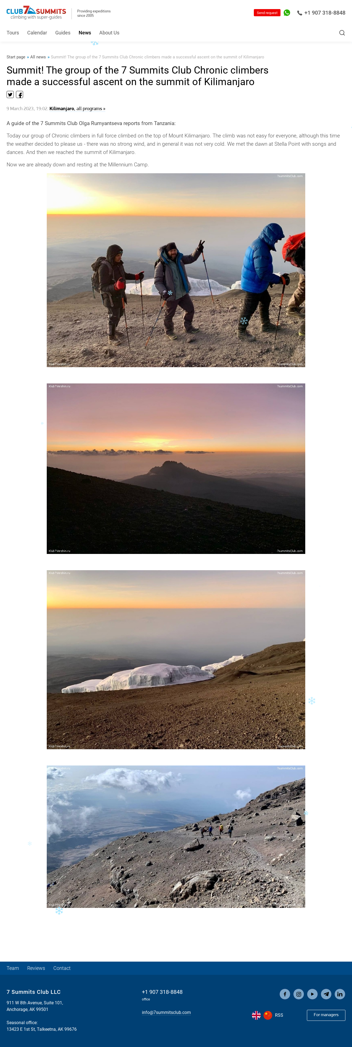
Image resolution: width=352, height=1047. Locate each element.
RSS (279, 1015)
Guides (62, 33)
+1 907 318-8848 (321, 12)
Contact (62, 968)
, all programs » (77, 109)
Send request (267, 13)
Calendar (37, 33)
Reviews (36, 968)
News (85, 33)
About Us (109, 33)
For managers (326, 1015)
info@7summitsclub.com (166, 1012)
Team (13, 968)
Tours (13, 33)
